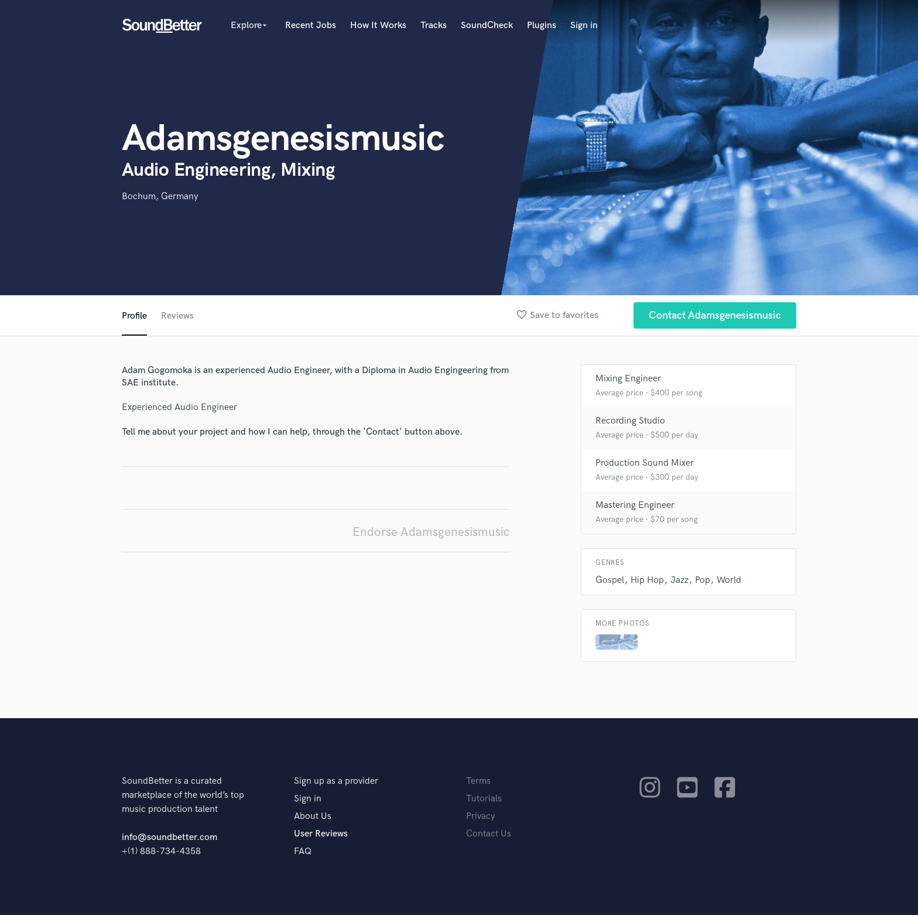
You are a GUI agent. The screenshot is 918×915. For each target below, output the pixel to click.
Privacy (480, 816)
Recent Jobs (310, 25)
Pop (702, 580)
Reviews (177, 316)
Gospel (609, 580)
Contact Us (488, 833)
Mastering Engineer (634, 505)
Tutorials (484, 798)
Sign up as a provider (336, 781)
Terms (478, 781)
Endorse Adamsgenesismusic (430, 532)
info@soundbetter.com (169, 837)
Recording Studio (630, 420)
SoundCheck (487, 25)
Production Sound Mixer (644, 463)
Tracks (433, 25)
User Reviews (321, 833)
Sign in (584, 25)
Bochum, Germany (160, 196)
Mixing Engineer (628, 378)
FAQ (302, 851)
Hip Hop (647, 580)
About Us (312, 816)
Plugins (541, 25)
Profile (134, 316)
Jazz (679, 580)
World (729, 580)
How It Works (378, 25)
